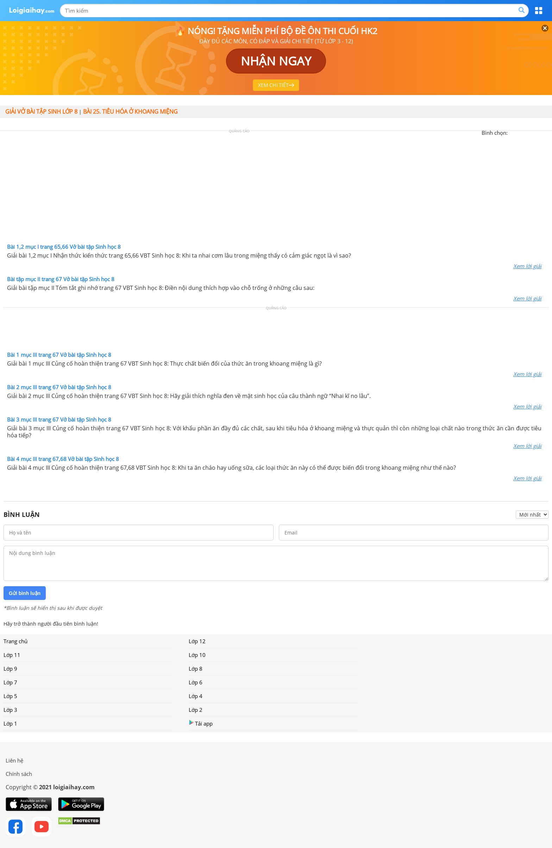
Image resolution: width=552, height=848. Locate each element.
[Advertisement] (276, 188)
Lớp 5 (10, 696)
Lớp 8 (195, 668)
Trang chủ (15, 641)
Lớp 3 (10, 709)
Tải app (201, 723)
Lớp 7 (10, 682)
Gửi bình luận (24, 593)
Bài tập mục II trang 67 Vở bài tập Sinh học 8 (60, 279)
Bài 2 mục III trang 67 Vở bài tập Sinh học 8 (59, 387)
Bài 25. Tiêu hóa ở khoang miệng (130, 111)
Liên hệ (14, 760)
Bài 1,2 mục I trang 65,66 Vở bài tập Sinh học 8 (64, 246)
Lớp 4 (195, 696)
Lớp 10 (197, 654)
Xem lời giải (527, 266)
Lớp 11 (12, 654)
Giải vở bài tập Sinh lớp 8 (41, 111)
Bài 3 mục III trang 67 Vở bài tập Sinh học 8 (59, 419)
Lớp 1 (10, 723)
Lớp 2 (195, 709)
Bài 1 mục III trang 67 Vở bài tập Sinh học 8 (59, 354)
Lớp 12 (197, 641)
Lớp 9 (10, 668)
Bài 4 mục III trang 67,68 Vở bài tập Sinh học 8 (63, 458)
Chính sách (19, 773)
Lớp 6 (195, 682)
